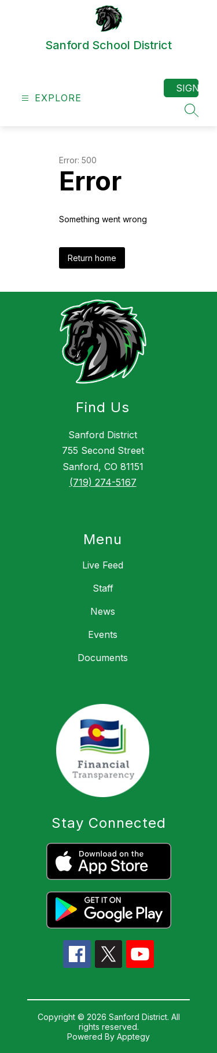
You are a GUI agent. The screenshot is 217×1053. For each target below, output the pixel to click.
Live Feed (102, 565)
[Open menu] (50, 98)
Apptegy (133, 1036)
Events (102, 634)
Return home (92, 258)
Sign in (187, 88)
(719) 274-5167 (103, 482)
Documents (103, 657)
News (102, 611)
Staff (103, 588)
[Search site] (191, 110)
